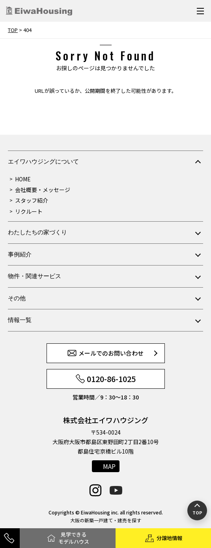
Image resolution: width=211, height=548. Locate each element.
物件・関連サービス (34, 276)
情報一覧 (20, 319)
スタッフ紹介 (31, 200)
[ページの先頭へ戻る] (197, 510)
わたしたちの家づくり (37, 232)
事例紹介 (20, 254)
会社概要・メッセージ (42, 190)
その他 (17, 298)
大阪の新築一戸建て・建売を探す (105, 520)
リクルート (29, 211)
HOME (23, 179)
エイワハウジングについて (43, 161)
